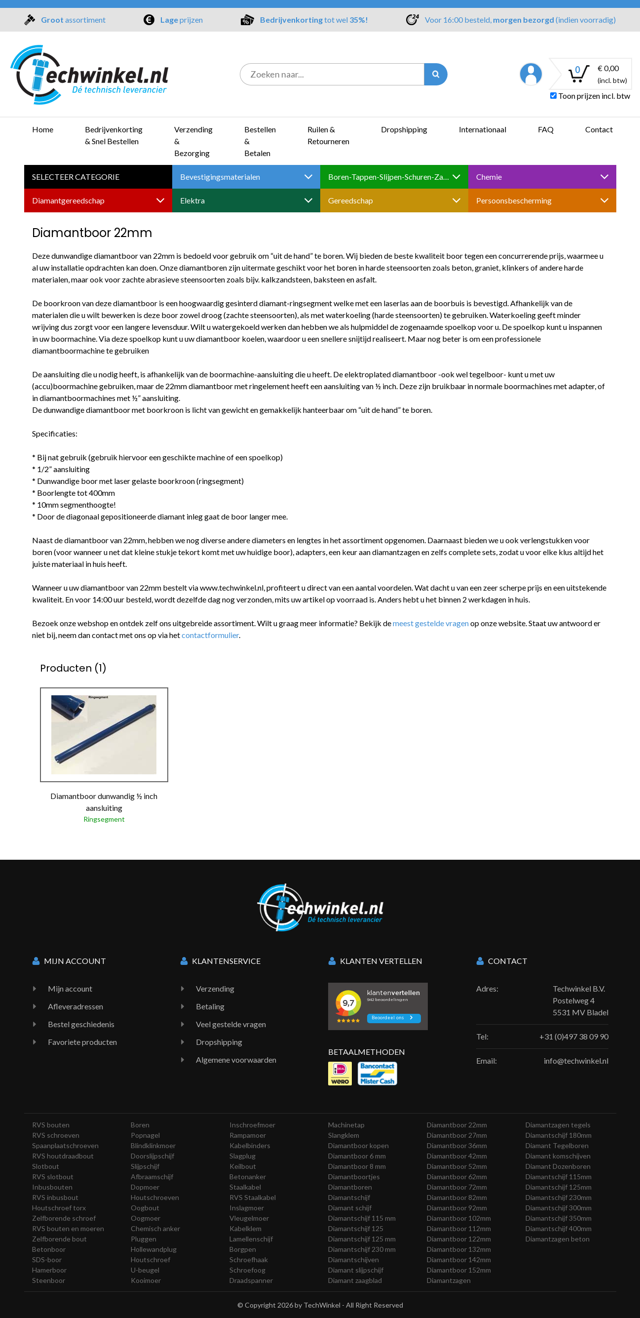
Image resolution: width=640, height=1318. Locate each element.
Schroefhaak (248, 1259)
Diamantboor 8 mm (357, 1166)
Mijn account (70, 988)
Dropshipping (404, 129)
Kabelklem (245, 1228)
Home (42, 129)
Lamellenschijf (251, 1239)
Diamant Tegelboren (557, 1145)
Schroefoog (247, 1270)
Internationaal (482, 129)
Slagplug (242, 1156)
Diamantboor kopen (358, 1145)
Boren (140, 1124)
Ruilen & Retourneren (328, 135)
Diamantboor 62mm (457, 1176)
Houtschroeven (155, 1197)
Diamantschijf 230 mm (362, 1249)
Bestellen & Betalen (260, 141)
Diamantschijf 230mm (559, 1197)
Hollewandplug (154, 1249)
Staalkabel (245, 1187)
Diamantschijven (353, 1259)
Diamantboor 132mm (459, 1249)
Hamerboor (49, 1270)
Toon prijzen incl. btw (590, 95)
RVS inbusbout (55, 1197)
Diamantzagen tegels (558, 1124)
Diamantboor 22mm (457, 1124)
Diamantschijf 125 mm (362, 1239)
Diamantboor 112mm (459, 1228)
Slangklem (343, 1135)
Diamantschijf (349, 1197)
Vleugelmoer (249, 1218)
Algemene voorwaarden (236, 1059)
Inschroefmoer (252, 1124)
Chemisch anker (155, 1228)
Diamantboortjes (354, 1176)
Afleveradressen (75, 1006)
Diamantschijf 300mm (559, 1207)
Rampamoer (247, 1135)
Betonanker (247, 1176)
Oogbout (145, 1207)
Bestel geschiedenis (81, 1024)
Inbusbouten (52, 1187)
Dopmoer (145, 1187)
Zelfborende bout (59, 1239)
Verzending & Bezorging (193, 141)
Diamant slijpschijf (355, 1270)
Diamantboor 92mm (457, 1207)
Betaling (210, 1006)
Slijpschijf (145, 1166)
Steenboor (48, 1280)
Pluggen (143, 1239)
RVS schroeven (55, 1135)
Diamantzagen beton (558, 1239)
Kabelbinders (249, 1145)
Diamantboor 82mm (457, 1197)
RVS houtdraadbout (63, 1156)
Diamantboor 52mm (457, 1166)
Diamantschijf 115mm (559, 1176)
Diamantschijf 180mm (559, 1135)
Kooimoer (146, 1280)
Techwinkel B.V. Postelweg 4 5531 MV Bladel (580, 1000)
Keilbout (242, 1166)
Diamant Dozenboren (558, 1166)
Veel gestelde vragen (231, 1024)
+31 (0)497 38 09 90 (573, 1036)
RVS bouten (51, 1124)
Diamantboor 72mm (457, 1187)
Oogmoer (145, 1218)
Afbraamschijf (152, 1176)
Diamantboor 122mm (459, 1239)
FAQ (546, 129)
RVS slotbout (53, 1176)
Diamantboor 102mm (459, 1218)
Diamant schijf (350, 1207)
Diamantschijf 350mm (559, 1218)
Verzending (215, 988)
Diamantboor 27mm (457, 1135)
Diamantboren (350, 1187)
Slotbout (45, 1166)
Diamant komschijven (558, 1156)
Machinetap (346, 1124)
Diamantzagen (449, 1280)
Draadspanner (251, 1280)
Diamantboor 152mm (459, 1270)
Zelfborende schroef (64, 1218)
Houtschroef (150, 1259)
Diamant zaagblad (355, 1280)
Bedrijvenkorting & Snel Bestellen (114, 135)
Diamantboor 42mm (457, 1156)
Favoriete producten (82, 1041)
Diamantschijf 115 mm (362, 1218)
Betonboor (49, 1249)
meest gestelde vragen (431, 623)
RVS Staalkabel (252, 1197)
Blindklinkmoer (153, 1145)
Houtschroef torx (59, 1207)
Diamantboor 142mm (459, 1259)
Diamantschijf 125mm (559, 1187)
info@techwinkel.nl (576, 1060)
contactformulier (210, 634)
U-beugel (145, 1270)
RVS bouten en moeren (68, 1228)
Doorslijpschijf (152, 1156)
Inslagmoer (246, 1207)
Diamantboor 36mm (457, 1145)
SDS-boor (47, 1259)
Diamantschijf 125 (355, 1228)
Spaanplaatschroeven (65, 1145)
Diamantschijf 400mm (559, 1228)
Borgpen (242, 1249)
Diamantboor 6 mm (357, 1156)
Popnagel (145, 1135)
